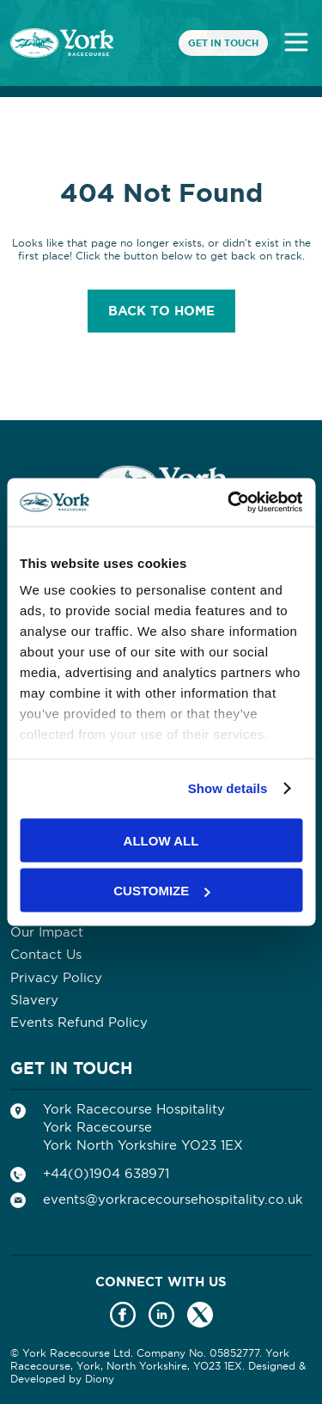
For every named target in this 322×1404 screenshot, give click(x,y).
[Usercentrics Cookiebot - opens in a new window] (229, 502)
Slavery (34, 1000)
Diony (99, 1378)
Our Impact (46, 932)
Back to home (161, 311)
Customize (161, 890)
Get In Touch (223, 43)
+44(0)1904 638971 (106, 1173)
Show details (228, 788)
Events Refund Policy (79, 1022)
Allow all (161, 840)
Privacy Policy (56, 977)
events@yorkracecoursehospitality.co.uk (173, 1199)
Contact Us (46, 954)
